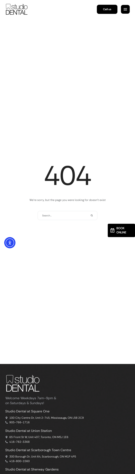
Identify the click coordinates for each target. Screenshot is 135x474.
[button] (107, 9)
